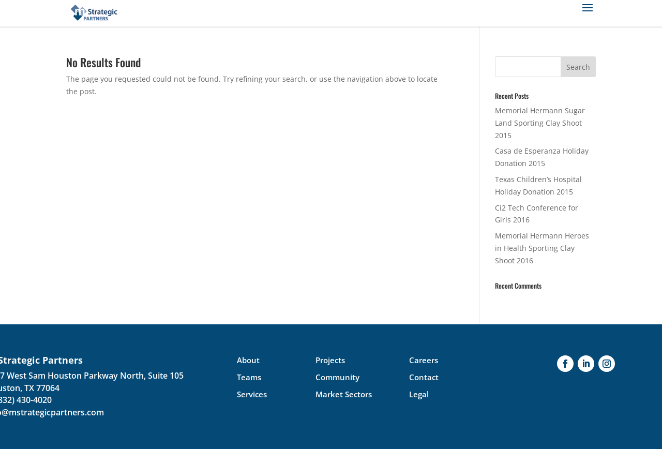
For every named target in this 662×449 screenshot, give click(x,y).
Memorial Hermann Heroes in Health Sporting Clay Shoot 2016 (542, 248)
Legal (419, 394)
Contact (424, 377)
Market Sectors (343, 394)
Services (252, 394)
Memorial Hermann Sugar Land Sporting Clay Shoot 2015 (540, 123)
